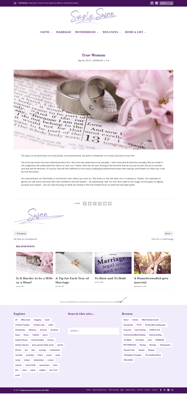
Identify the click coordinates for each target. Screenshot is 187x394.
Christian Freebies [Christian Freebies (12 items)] (22, 326)
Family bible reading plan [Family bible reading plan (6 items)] (155, 326)
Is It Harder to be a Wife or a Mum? (34, 281)
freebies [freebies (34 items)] (36, 336)
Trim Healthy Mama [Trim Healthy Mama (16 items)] (153, 356)
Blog (122, 390)
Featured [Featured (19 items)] (127, 331)
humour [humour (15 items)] (50, 341)
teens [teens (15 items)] (55, 366)
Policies (147, 390)
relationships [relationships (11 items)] (39, 361)
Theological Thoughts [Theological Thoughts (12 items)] (132, 356)
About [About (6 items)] (126, 320)
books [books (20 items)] (47, 320)
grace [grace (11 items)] (45, 336)
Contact (154, 390)
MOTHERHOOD (85, 33)
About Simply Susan (99, 390)
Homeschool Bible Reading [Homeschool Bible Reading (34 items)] (134, 336)
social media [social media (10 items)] (30, 366)
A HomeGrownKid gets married (151, 281)
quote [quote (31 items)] (57, 356)
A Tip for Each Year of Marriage (72, 281)
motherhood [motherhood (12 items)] (55, 351)
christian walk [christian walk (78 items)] (39, 326)
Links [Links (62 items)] (150, 341)
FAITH (45, 33)
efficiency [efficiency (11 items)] (32, 331)
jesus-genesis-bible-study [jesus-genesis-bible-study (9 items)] (43, 346)
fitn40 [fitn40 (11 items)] (17, 336)
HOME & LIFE (134, 33)
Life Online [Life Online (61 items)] (139, 341)
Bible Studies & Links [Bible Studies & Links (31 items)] (150, 320)
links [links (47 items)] (33, 351)
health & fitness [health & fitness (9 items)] (21, 341)
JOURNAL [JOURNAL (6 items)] (128, 341)
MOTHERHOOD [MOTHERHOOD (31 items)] (130, 346)
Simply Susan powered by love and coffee (34, 391)
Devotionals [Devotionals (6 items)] (128, 326)
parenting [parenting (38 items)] (30, 356)
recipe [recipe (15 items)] (17, 361)
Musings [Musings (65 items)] (152, 346)
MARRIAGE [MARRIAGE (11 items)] (159, 341)
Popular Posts (130, 390)
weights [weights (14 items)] (42, 371)
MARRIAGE (63, 33)
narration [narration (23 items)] (18, 356)
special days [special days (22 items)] (44, 366)
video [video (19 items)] (24, 371)
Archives (140, 390)
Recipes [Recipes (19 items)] (151, 351)
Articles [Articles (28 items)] (135, 320)
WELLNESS (110, 33)
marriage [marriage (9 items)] (42, 351)
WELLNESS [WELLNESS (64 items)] (128, 361)
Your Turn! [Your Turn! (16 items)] (53, 371)
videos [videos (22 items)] (33, 371)
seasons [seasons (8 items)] (18, 366)
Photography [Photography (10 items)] (165, 346)
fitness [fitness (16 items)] (26, 336)
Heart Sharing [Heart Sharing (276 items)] (140, 331)
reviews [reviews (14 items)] (50, 361)
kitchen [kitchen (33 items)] (18, 351)
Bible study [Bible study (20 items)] (25, 320)
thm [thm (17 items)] (16, 371)
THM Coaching (113, 390)
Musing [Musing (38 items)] (143, 346)
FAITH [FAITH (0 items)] (139, 326)
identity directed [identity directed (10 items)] (22, 346)
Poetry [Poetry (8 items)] (40, 356)
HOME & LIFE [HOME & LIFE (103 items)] (154, 331)
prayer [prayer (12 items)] (49, 356)
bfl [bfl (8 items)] (16, 320)
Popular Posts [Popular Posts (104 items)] (129, 351)
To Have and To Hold (110, 279)
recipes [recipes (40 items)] (27, 361)
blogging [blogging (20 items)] (37, 320)
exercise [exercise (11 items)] (43, 331)
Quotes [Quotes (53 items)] (141, 351)
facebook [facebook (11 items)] (54, 331)
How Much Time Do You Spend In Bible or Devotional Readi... (54, 3)
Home (88, 390)
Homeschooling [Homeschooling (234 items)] (155, 336)
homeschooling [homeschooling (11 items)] (37, 341)
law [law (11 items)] (26, 351)
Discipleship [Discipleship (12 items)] (20, 331)
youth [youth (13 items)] (17, 376)
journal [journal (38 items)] (60, 346)
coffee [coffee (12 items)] (50, 326)
